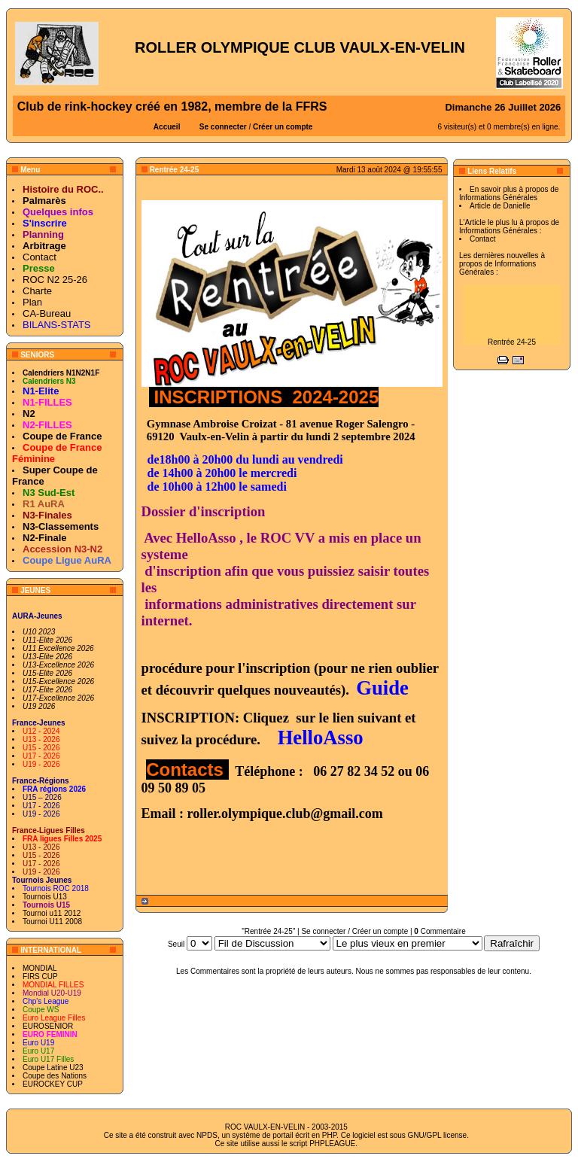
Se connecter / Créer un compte (354, 931)
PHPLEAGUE (332, 1143)
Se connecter (223, 127)
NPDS (207, 1135)
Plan (32, 302)
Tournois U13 (45, 897)
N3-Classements (61, 526)
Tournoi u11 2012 (52, 913)
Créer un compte (282, 127)
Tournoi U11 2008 (52, 921)
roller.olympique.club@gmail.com (285, 813)
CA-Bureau (47, 313)
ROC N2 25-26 (55, 279)
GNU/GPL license (437, 1135)
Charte (37, 291)
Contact (39, 257)
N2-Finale (45, 537)
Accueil (167, 127)
